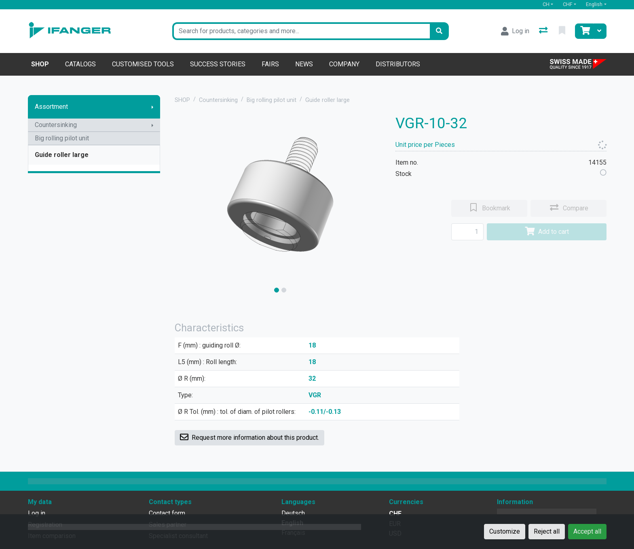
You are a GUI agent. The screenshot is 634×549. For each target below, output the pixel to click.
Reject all (547, 531)
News (304, 64)
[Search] (439, 31)
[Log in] (515, 31)
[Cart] (584, 31)
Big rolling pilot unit (62, 138)
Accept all (587, 531)
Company (344, 64)
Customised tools (143, 64)
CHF (568, 4)
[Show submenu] (152, 106)
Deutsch (293, 513)
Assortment (51, 106)
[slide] (276, 290)
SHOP (182, 100)
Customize (504, 531)
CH (546, 4)
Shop (40, 64)
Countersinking (56, 125)
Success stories (217, 64)
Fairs (270, 64)
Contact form (167, 513)
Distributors (398, 64)
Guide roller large (62, 155)
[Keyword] (301, 31)
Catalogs (80, 64)
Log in (36, 513)
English (594, 4)
